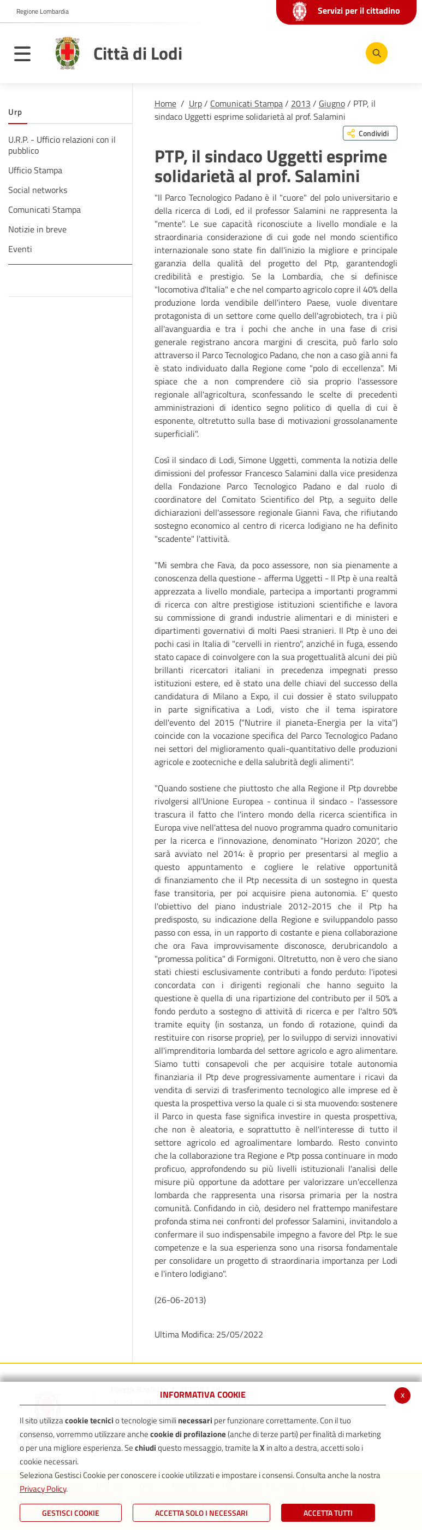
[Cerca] (374, 53)
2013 (301, 103)
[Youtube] (307, 52)
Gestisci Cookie (70, 1513)
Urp (195, 103)
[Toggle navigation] (27, 55)
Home (165, 103)
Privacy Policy (43, 1488)
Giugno (332, 103)
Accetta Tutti (328, 1513)
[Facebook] (274, 52)
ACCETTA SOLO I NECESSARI (201, 1513)
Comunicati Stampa (246, 103)
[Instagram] (339, 52)
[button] (38, 11)
